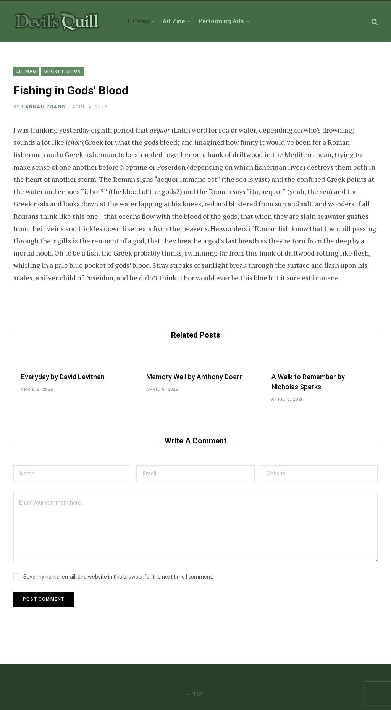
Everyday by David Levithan (63, 377)
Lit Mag (26, 71)
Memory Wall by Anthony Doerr (194, 377)
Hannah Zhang (43, 107)
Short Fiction (62, 71)
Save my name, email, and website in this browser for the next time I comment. (118, 577)
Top (195, 694)
